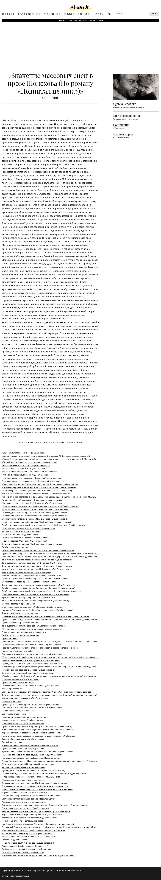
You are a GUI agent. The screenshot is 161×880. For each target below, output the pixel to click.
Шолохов (83, 20)
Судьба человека (96, 20)
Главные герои (123, 134)
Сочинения (72, 20)
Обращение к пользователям (15, 876)
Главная (61, 20)
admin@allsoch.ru (73, 871)
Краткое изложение (127, 115)
